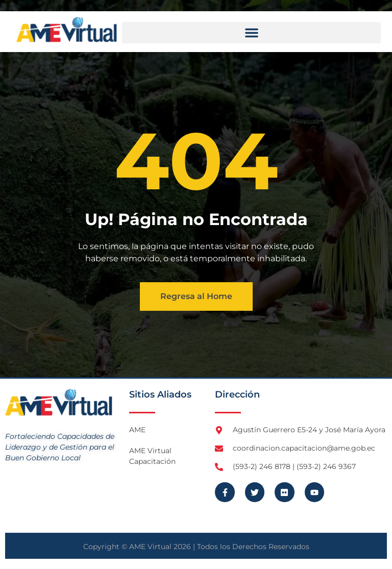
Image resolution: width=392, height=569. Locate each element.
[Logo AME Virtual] (66, 29)
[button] (251, 32)
